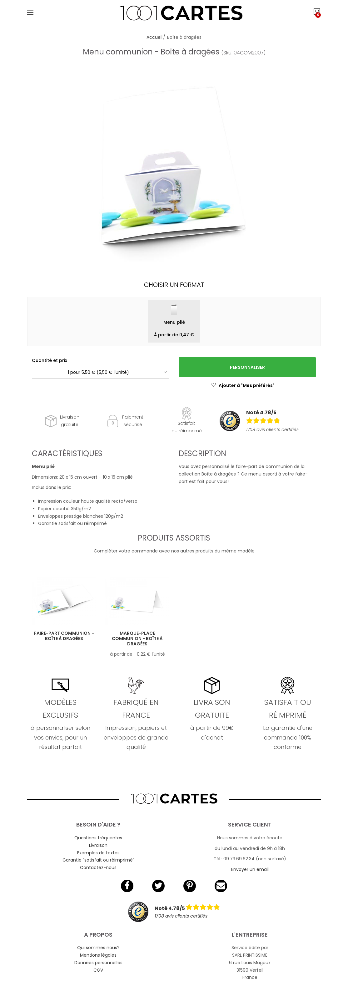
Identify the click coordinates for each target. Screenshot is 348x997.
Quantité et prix (49, 360)
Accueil (154, 37)
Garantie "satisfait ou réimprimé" (98, 860)
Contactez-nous (98, 867)
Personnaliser (247, 367)
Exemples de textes (98, 853)
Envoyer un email (250, 869)
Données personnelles (98, 962)
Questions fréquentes (98, 838)
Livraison (98, 845)
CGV (98, 970)
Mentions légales (98, 955)
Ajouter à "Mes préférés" (243, 385)
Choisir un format (174, 284)
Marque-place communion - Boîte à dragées (137, 638)
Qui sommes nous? (98, 947)
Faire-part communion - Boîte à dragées (64, 636)
